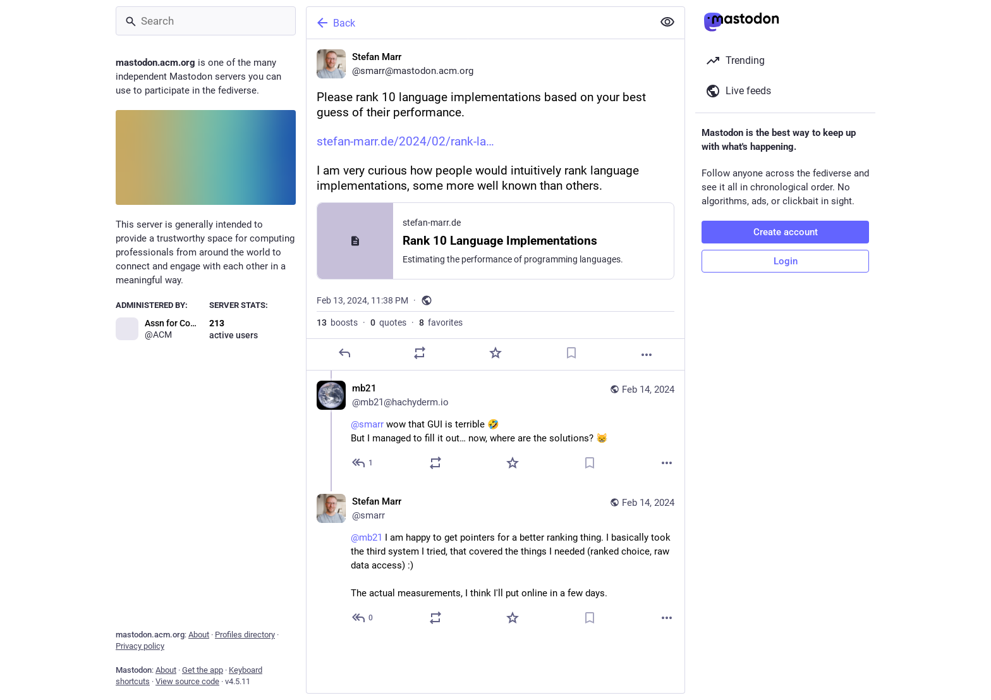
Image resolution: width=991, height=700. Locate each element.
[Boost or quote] (419, 352)
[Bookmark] (571, 352)
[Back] (478, 23)
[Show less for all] (667, 22)
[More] (646, 354)
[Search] (206, 20)
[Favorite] (495, 352)
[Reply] (344, 352)
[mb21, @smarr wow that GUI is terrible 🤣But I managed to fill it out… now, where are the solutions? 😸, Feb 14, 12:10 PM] (495, 427)
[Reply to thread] (363, 462)
